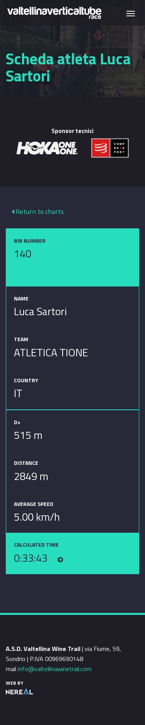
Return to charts (38, 211)
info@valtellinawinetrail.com (55, 668)
